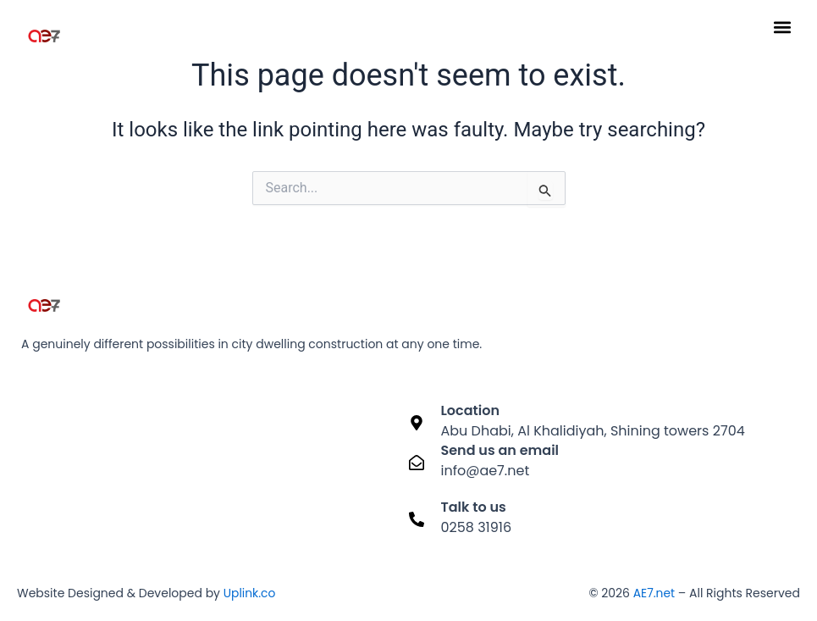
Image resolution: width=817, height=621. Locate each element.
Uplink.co (248, 593)
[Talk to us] (416, 519)
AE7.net (653, 593)
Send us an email (500, 450)
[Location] (416, 422)
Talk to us (473, 507)
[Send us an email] (416, 461)
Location (470, 410)
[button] (782, 27)
